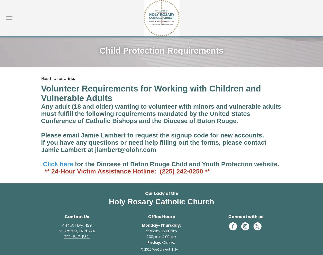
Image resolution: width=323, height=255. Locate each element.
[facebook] (233, 226)
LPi (180, 249)
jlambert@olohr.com (125, 149)
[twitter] (257, 226)
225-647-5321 (77, 236)
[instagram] (245, 226)
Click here (58, 164)
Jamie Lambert (103, 135)
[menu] (9, 18)
